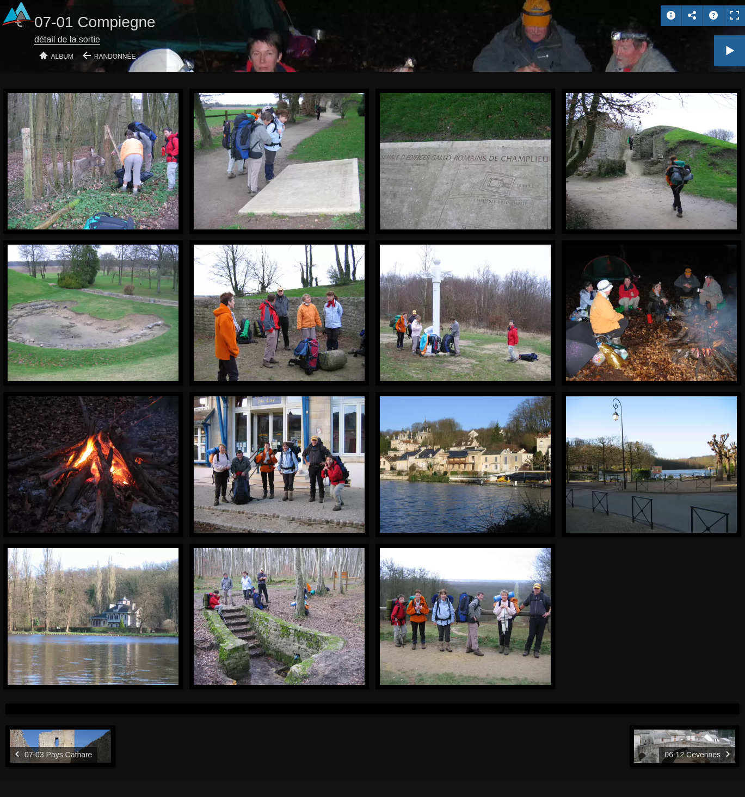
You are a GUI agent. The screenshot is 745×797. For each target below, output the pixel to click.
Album (62, 56)
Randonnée (115, 56)
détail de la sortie (67, 39)
